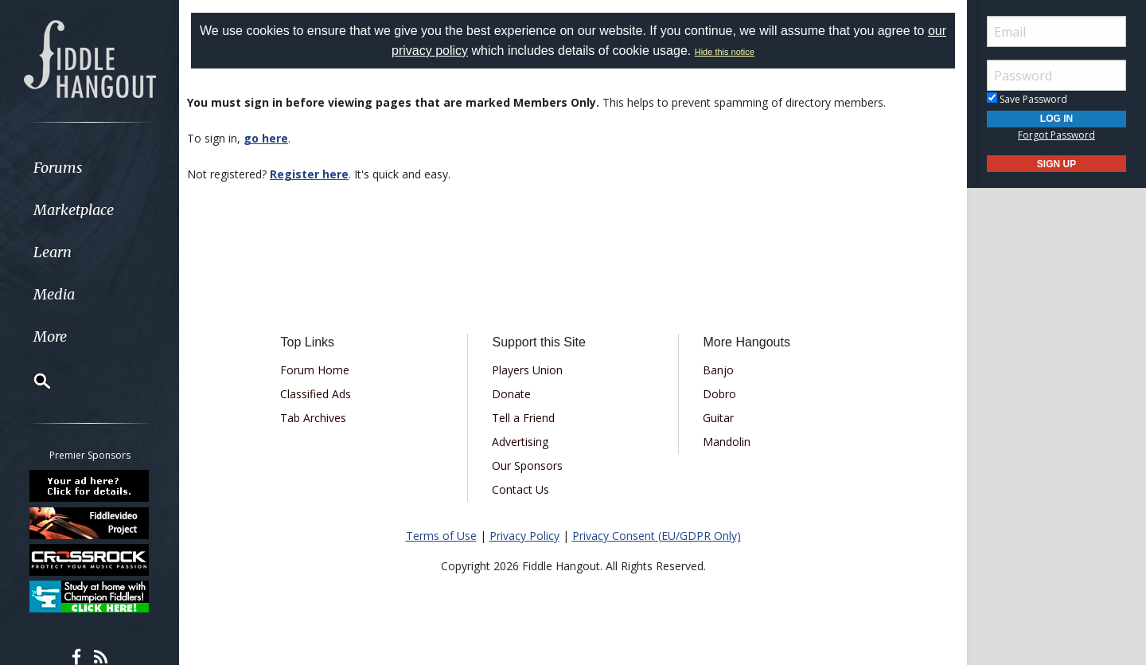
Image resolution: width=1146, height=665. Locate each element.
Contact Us (520, 489)
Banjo (718, 369)
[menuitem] (89, 168)
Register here (309, 174)
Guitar (718, 417)
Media (54, 294)
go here (266, 138)
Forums (58, 167)
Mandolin (726, 441)
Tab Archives (313, 417)
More (50, 336)
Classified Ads (315, 393)
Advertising (520, 441)
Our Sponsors (527, 465)
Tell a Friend (523, 417)
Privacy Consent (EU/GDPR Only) (656, 535)
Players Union (527, 369)
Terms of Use (441, 535)
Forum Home (314, 369)
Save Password (1027, 99)
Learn (52, 252)
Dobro (719, 393)
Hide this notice (724, 52)
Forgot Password (1056, 135)
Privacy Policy (524, 535)
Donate (511, 393)
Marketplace (73, 210)
